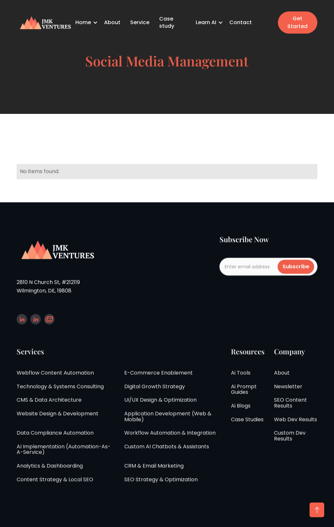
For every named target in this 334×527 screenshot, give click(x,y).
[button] (87, 22)
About (112, 22)
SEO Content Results (290, 408)
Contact (240, 22)
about (282, 378)
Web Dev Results (295, 424)
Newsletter (288, 392)
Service (139, 22)
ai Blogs (240, 411)
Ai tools (240, 378)
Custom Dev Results (290, 440)
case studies (247, 424)
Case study (166, 22)
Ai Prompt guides (244, 394)
